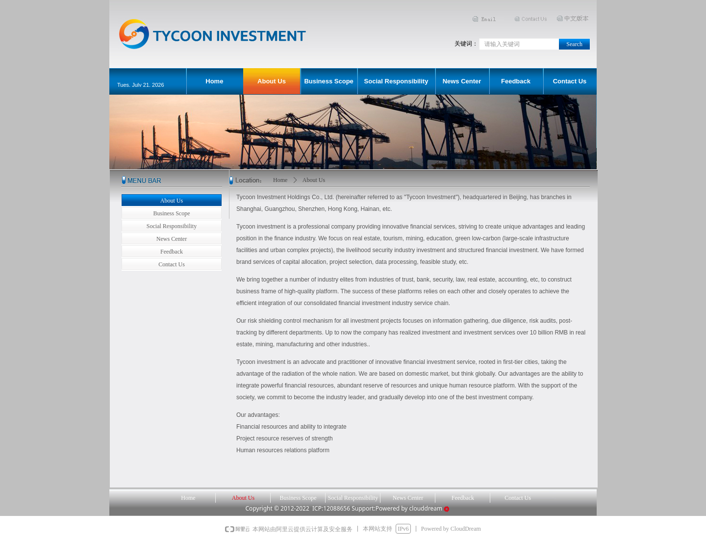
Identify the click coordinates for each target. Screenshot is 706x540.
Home (280, 180)
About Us (314, 180)
